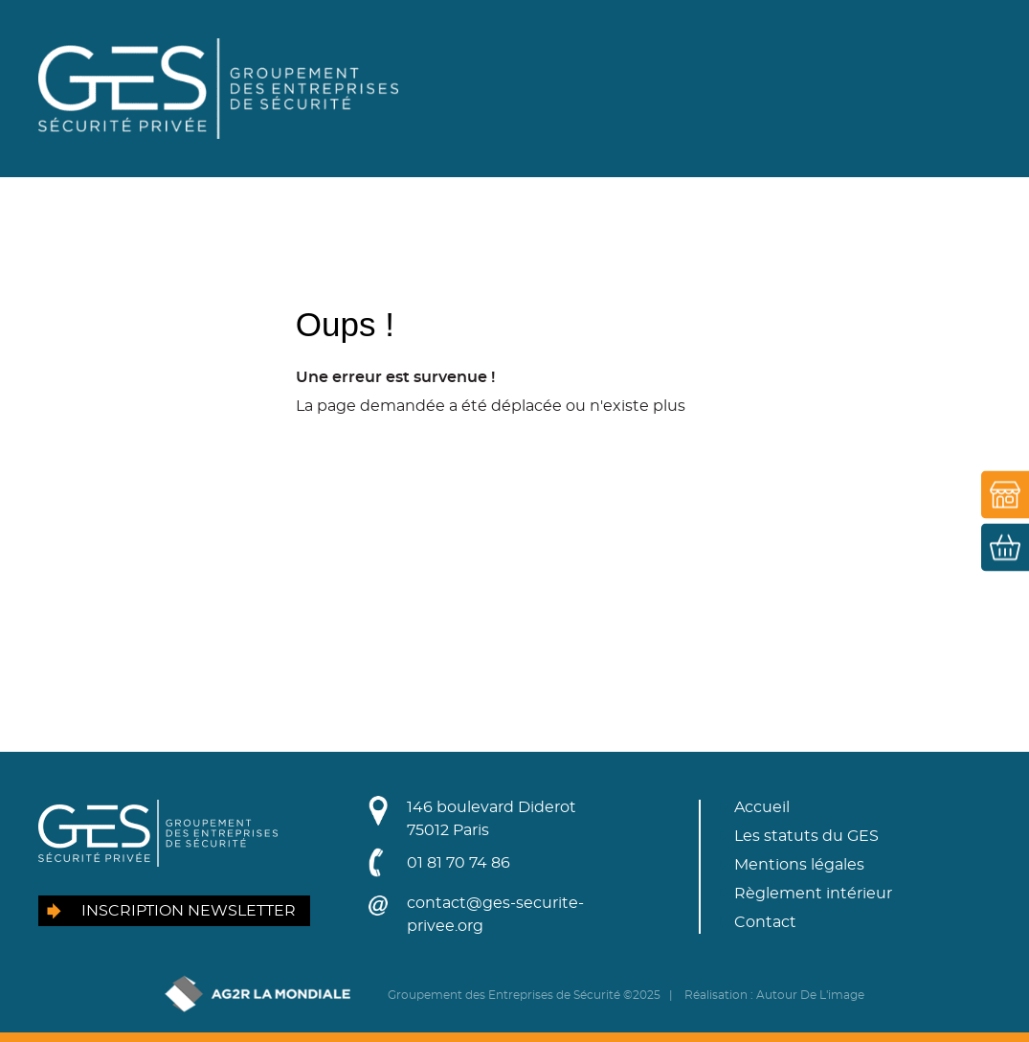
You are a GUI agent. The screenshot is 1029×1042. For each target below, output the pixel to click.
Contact (765, 922)
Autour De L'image (810, 995)
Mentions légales (799, 864)
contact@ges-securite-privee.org (495, 914)
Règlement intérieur (813, 893)
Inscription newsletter (188, 910)
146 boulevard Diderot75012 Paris (491, 819)
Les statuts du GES (806, 836)
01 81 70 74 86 (458, 863)
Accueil (762, 807)
